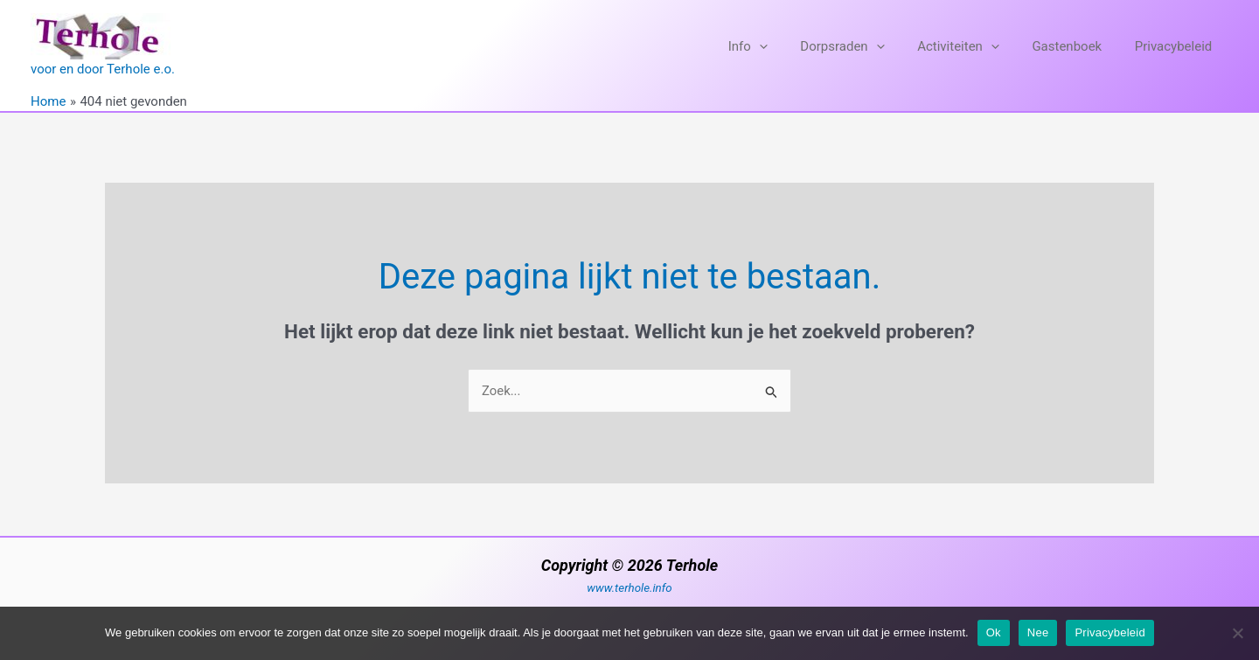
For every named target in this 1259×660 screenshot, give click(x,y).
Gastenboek (1077, 46)
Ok (993, 632)
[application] (789, 46)
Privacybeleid (1176, 46)
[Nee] (1237, 633)
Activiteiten (975, 46)
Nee (1038, 632)
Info (776, 46)
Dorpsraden (866, 46)
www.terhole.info (629, 587)
